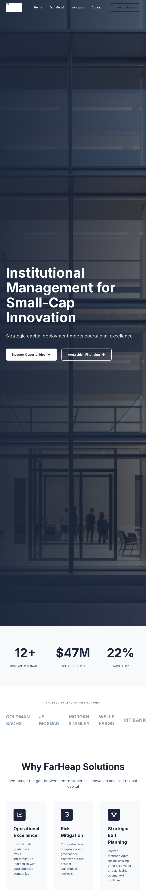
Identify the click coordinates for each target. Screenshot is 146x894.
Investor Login (125, 7)
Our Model (57, 7)
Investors (78, 7)
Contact (97, 7)
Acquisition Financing (86, 354)
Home (38, 7)
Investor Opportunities (31, 354)
